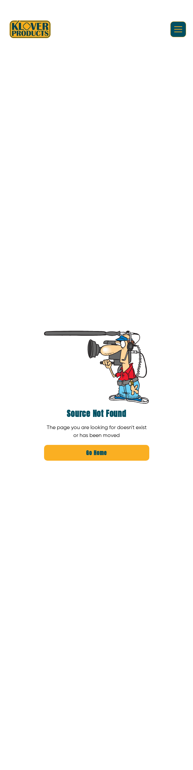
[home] (30, 29)
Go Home (96, 453)
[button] (176, 29)
